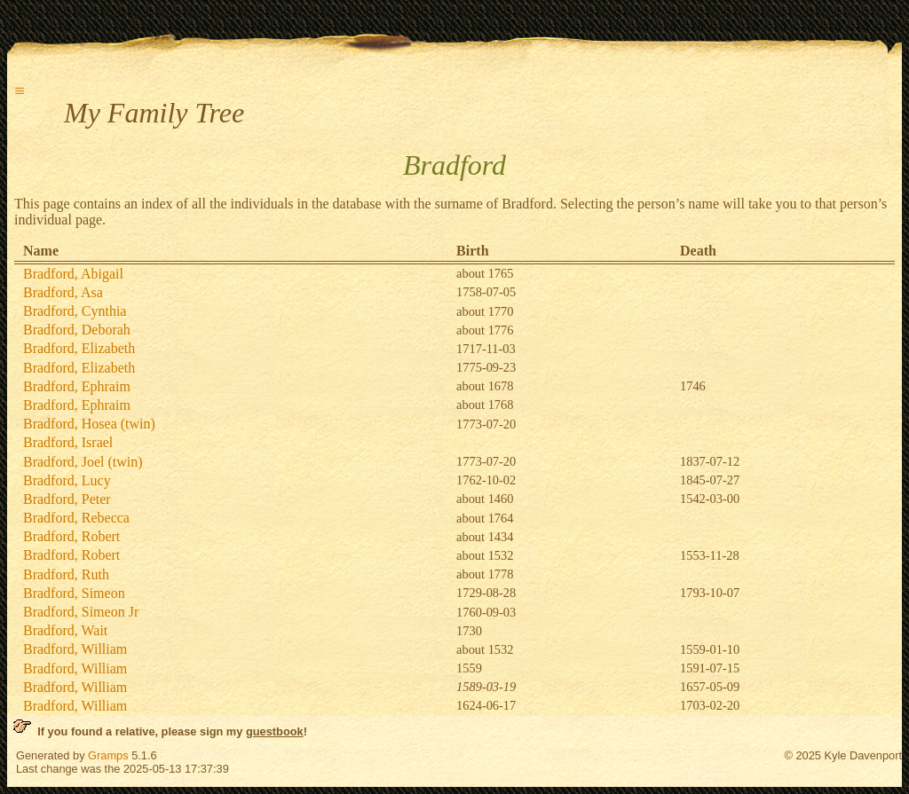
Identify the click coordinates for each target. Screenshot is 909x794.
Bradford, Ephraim (76, 386)
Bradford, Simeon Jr (80, 611)
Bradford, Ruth (66, 574)
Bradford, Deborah (76, 329)
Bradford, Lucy (67, 480)
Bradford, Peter (67, 499)
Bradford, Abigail (73, 273)
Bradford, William (75, 648)
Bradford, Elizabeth (79, 348)
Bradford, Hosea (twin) (89, 423)
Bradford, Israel (68, 442)
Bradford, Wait (65, 630)
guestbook (275, 731)
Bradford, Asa (63, 292)
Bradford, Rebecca (76, 517)
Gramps (108, 755)
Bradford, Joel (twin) (83, 461)
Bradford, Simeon (74, 593)
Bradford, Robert (71, 536)
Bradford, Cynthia (74, 310)
